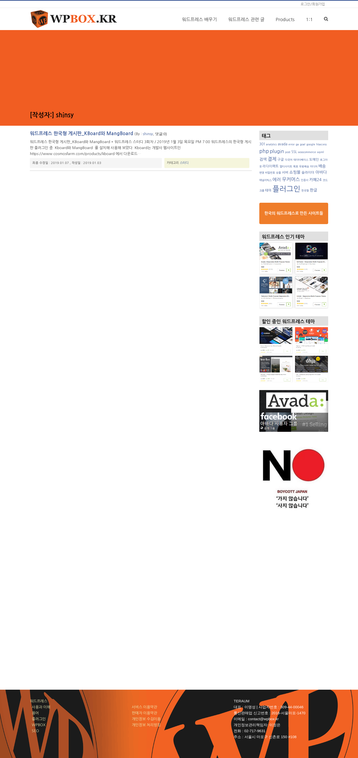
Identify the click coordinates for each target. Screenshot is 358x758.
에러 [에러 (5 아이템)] (276, 179)
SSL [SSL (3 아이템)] (294, 152)
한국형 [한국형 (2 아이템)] (305, 190)
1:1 (309, 19)
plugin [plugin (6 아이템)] (277, 151)
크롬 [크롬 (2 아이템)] (261, 190)
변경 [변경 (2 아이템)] (261, 172)
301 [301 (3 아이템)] (262, 144)
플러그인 (38, 719)
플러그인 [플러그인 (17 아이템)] (286, 189)
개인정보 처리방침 (146, 725)
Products (285, 19)
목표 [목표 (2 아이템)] (295, 166)
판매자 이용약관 (144, 713)
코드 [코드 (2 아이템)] (325, 180)
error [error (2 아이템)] (291, 144)
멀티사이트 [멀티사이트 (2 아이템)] (286, 166)
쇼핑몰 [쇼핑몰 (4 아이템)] (295, 172)
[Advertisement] (179, 70)
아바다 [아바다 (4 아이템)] (321, 172)
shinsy (148, 134)
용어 (34, 713)
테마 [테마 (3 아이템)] (268, 190)
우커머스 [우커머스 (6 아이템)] (291, 179)
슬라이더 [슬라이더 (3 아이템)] (308, 172)
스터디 (184, 162)
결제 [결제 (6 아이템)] (272, 159)
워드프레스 (38, 701)
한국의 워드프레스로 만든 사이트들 (293, 213)
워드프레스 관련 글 (246, 19)
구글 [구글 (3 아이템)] (280, 159)
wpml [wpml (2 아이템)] (320, 152)
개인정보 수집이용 (146, 719)
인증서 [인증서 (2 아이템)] (304, 180)
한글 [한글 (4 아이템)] (313, 190)
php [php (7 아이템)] (264, 151)
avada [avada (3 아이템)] (282, 144)
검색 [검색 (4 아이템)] (263, 159)
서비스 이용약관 (144, 707)
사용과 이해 (40, 707)
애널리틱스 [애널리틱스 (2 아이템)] (265, 180)
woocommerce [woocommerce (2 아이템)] (307, 152)
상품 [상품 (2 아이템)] (278, 172)
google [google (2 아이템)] (310, 144)
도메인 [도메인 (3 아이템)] (314, 159)
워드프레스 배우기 (199, 19)
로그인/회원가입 (313, 4)
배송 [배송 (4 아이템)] (322, 166)
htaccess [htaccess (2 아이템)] (321, 144)
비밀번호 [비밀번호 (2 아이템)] (270, 172)
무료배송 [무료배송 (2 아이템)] (304, 166)
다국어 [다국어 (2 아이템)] (288, 160)
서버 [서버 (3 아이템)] (285, 172)
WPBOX (37, 725)
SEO (34, 731)
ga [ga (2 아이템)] (297, 144)
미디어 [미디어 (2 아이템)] (313, 166)
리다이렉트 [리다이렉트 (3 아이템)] (271, 166)
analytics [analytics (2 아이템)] (271, 144)
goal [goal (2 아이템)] (302, 144)
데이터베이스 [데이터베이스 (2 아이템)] (300, 160)
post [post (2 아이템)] (287, 152)
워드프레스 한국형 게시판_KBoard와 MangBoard (81, 133)
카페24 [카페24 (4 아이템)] (315, 180)
